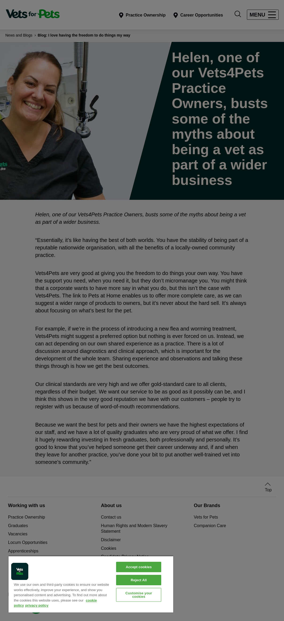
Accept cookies (139, 567)
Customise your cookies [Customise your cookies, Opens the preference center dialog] (138, 595)
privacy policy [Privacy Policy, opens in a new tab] (37, 605)
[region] (91, 584)
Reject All (139, 580)
